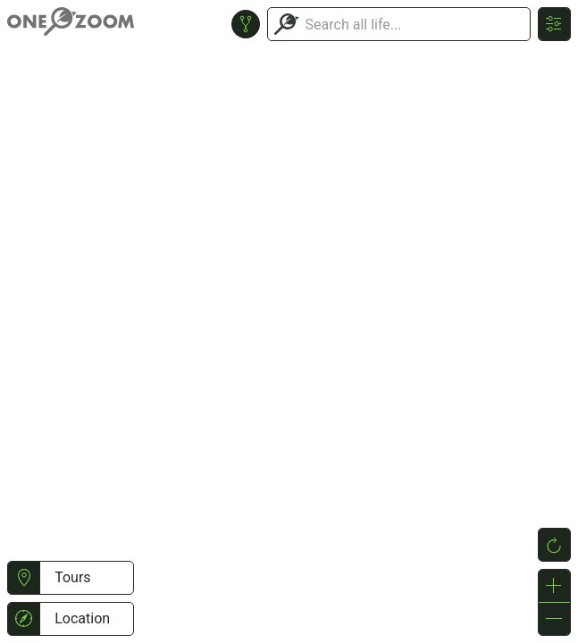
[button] (23, 578)
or (289, 321)
